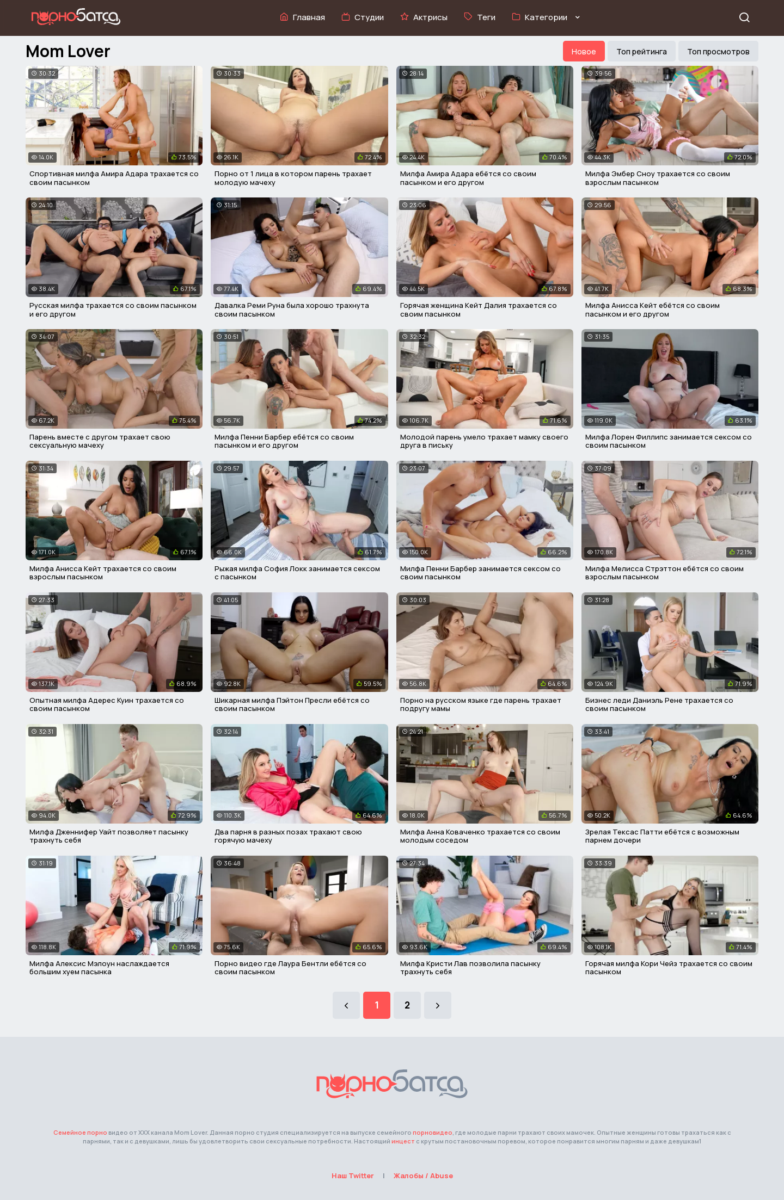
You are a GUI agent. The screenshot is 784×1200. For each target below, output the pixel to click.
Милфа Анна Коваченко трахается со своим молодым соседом (480, 836)
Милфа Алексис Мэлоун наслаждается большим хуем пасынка (99, 967)
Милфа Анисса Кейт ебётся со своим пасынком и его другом (652, 309)
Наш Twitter (353, 1175)
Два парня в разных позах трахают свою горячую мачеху (288, 836)
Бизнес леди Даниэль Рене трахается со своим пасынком (659, 704)
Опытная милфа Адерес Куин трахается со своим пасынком (106, 704)
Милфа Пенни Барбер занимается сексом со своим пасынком (480, 573)
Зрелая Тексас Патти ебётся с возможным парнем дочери (662, 836)
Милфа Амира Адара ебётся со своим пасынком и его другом (468, 178)
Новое (584, 51)
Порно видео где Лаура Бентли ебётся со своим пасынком (290, 967)
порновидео (432, 1132)
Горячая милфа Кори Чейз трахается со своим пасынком (668, 967)
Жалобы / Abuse (423, 1175)
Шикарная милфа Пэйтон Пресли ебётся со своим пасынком (292, 704)
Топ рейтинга (641, 51)
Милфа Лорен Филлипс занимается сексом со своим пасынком (668, 441)
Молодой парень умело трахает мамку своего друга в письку (484, 441)
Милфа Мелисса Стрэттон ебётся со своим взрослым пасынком (664, 573)
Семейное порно (80, 1132)
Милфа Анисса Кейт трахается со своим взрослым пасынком (102, 573)
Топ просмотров (718, 51)
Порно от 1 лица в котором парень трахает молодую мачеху (293, 178)
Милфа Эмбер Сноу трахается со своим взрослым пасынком (657, 178)
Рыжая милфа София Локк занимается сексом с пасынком (297, 573)
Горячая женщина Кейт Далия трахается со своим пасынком (478, 309)
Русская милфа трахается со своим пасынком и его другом (113, 309)
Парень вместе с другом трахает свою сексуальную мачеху (99, 441)
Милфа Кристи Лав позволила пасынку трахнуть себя (470, 967)
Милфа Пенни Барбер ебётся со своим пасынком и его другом (284, 441)
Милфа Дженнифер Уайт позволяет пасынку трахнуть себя (108, 836)
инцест (403, 1141)
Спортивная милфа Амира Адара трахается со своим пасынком (114, 178)
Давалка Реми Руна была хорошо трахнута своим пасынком (292, 309)
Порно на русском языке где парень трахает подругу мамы (480, 704)
